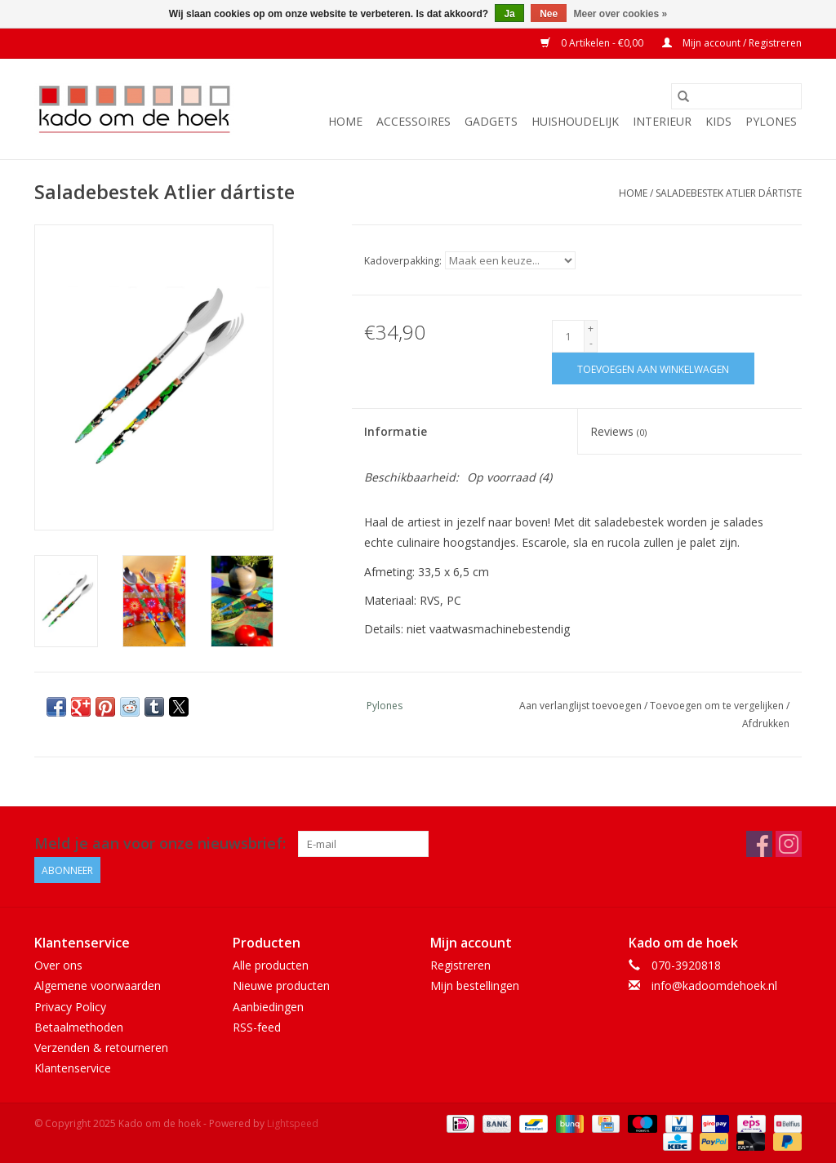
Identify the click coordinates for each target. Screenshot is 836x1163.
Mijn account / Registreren (732, 43)
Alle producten (271, 965)
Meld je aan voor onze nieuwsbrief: (160, 843)
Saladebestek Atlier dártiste (729, 193)
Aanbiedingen (268, 1006)
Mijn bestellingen (474, 985)
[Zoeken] (736, 96)
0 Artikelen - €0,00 (593, 43)
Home (345, 121)
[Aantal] (568, 336)
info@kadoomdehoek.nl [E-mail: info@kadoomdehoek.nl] (714, 985)
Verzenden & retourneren (101, 1047)
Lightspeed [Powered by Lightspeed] (292, 1123)
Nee (549, 14)
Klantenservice (72, 1068)
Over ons (58, 965)
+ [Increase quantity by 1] (591, 328)
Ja (509, 14)
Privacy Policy (70, 1006)
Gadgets (491, 121)
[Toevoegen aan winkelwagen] (653, 368)
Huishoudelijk (575, 121)
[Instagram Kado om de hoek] (789, 844)
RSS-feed (257, 1027)
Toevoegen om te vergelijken (718, 705)
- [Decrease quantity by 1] (591, 343)
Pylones (771, 121)
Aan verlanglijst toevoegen (581, 705)
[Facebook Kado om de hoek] (759, 844)
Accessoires (413, 121)
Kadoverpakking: (403, 261)
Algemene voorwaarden (97, 985)
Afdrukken (765, 723)
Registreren (460, 965)
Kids (718, 121)
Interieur (662, 121)
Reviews (618, 431)
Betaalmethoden (78, 1027)
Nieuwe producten (281, 985)
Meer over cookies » (621, 14)
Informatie (395, 431)
